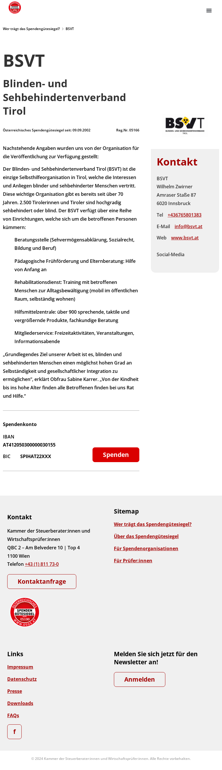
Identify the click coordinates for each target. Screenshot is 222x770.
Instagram (205, 249)
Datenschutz (22, 679)
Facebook (193, 249)
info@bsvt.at (188, 226)
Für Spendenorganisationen (146, 548)
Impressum (20, 667)
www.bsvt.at (185, 238)
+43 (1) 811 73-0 (42, 564)
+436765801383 (184, 215)
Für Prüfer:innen (133, 560)
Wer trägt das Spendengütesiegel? (31, 28)
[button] (209, 10)
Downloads (20, 703)
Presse (14, 691)
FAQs (13, 715)
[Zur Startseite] (14, 7)
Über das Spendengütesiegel (146, 536)
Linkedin (193, 259)
